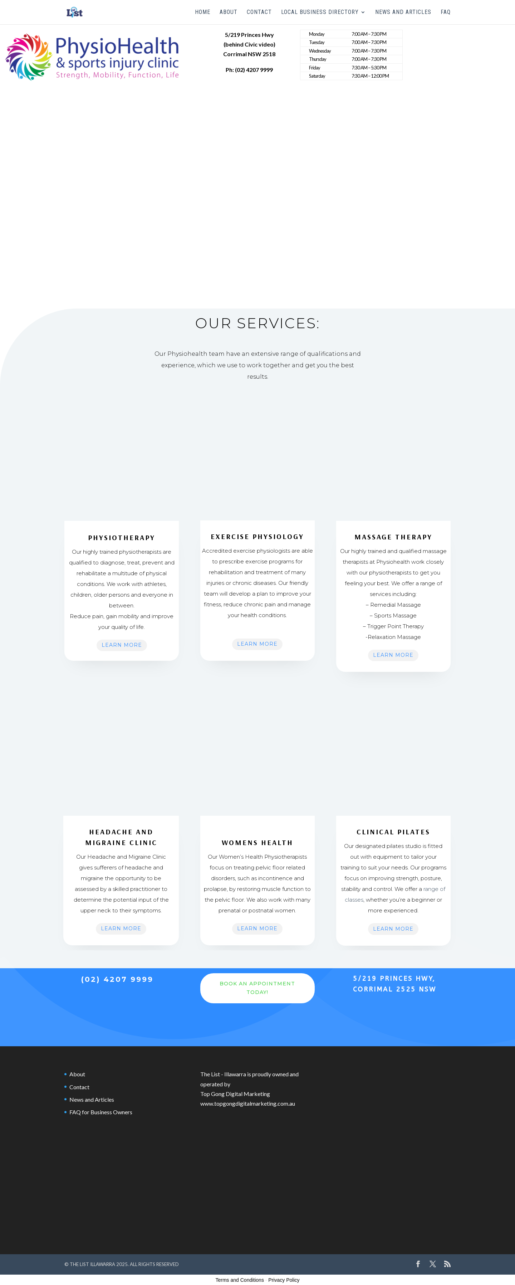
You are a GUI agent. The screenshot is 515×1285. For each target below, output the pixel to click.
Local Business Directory (320, 12)
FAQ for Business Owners (100, 1112)
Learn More (122, 645)
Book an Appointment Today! (257, 987)
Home (202, 12)
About (228, 12)
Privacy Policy (283, 1280)
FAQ (446, 12)
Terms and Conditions (240, 1280)
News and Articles (403, 12)
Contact (259, 12)
